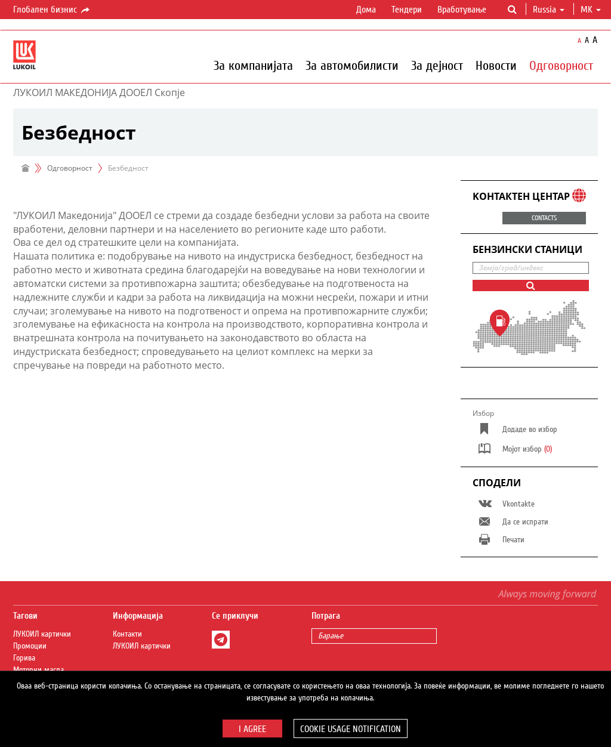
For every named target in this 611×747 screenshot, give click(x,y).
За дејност (437, 65)
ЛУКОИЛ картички (42, 634)
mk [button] (591, 9)
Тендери (406, 9)
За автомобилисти (352, 65)
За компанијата (253, 65)
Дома (366, 9)
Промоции (30, 646)
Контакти (127, 634)
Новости (496, 65)
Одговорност (561, 65)
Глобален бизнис (52, 10)
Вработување (461, 9)
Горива (24, 658)
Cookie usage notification (350, 729)
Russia (548, 9)
